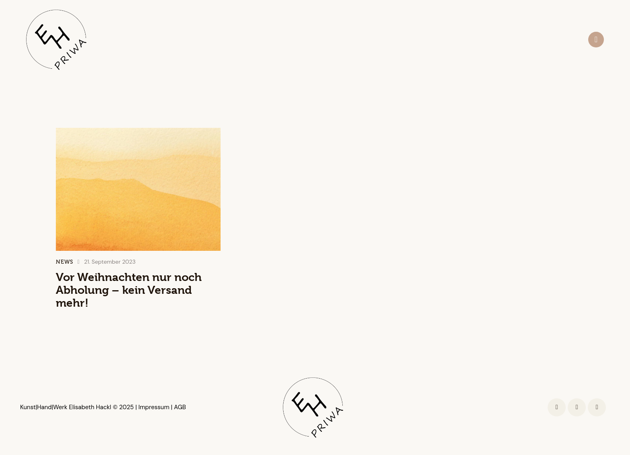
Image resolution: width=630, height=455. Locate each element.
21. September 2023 (110, 261)
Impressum (153, 407)
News (64, 261)
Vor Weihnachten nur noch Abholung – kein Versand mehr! (129, 290)
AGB (180, 407)
